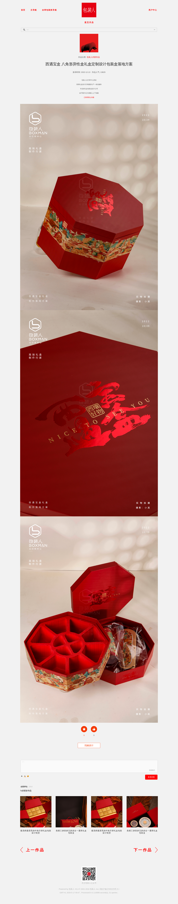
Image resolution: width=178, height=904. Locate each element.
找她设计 (89, 745)
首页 (23, 10)
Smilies (28, 776)
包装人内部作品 (93, 57)
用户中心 (153, 10)
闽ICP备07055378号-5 (109, 889)
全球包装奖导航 (49, 10)
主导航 (34, 10)
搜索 (154, 29)
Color (25, 776)
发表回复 (151, 777)
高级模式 (152, 770)
